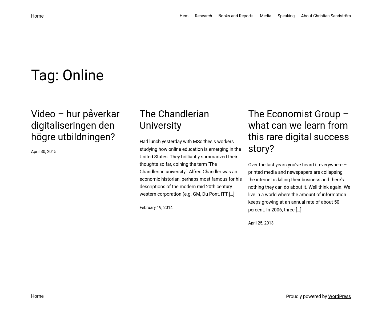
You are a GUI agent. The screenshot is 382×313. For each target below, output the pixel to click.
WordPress (339, 296)
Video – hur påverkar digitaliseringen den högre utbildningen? (75, 126)
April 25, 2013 (261, 223)
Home (37, 16)
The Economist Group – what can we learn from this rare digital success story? (298, 131)
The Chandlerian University (174, 120)
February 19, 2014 (156, 207)
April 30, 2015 (44, 151)
